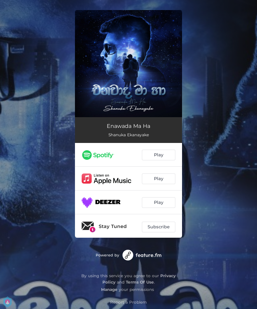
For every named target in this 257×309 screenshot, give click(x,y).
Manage (109, 289)
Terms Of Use (140, 282)
